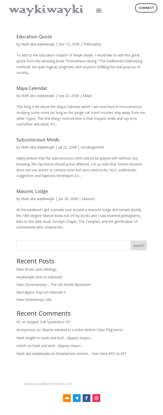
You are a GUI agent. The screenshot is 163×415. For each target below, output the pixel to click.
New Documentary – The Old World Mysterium (53, 284)
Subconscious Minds (37, 140)
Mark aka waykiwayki (37, 44)
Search (138, 245)
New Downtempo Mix (33, 299)
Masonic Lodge (32, 191)
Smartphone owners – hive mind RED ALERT (91, 353)
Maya (87, 95)
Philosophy (92, 44)
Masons (88, 198)
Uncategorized (92, 147)
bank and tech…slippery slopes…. (67, 337)
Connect (146, 8)
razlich (21, 345)
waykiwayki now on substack (39, 277)
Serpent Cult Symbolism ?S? (48, 322)
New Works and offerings (36, 269)
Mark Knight (26, 337)
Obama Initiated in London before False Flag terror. (82, 329)
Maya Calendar (31, 88)
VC (18, 322)
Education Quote (34, 37)
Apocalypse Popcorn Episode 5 (40, 292)
